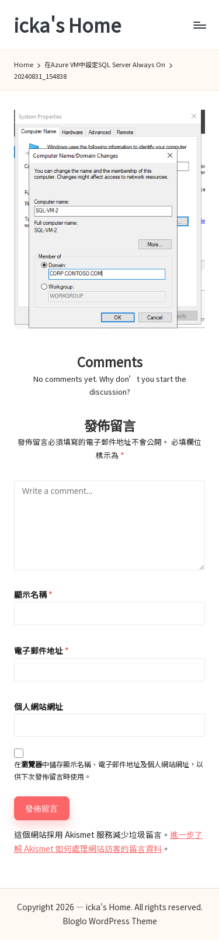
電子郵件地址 (41, 650)
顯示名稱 (33, 594)
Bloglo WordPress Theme (109, 921)
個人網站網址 (38, 706)
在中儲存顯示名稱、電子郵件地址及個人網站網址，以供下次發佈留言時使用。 (108, 770)
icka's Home (67, 25)
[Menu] (199, 25)
